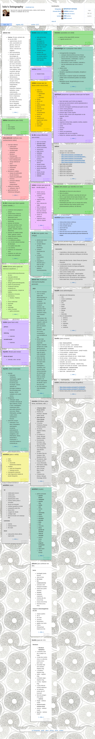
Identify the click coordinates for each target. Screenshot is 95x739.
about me (6, 33)
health (64, 290)
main (6, 24)
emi (60, 13)
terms (56, 730)
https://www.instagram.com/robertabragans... (73, 156)
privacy (52, 730)
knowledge (69, 48)
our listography (36, 730)
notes (11, 322)
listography (58, 9)
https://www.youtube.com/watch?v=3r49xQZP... (73, 387)
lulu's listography (13, 6)
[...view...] (15, 112)
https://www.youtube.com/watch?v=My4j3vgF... (73, 389)
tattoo (13, 120)
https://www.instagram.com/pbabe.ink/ (71, 154)
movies (65, 33)
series (37, 69)
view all (54, 21)
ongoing (19, 24)
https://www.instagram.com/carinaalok (71, 158)
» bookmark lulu (29, 7)
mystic (12, 352)
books (40, 33)
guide (42, 730)
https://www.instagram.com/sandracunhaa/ (73, 160)
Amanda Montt (57, 11)
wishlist (11, 454)
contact (61, 730)
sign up (89, 13)
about (47, 730)
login (89, 10)
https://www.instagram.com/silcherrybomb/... (73, 162)
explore (89, 16)
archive (35, 24)
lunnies (59, 16)
